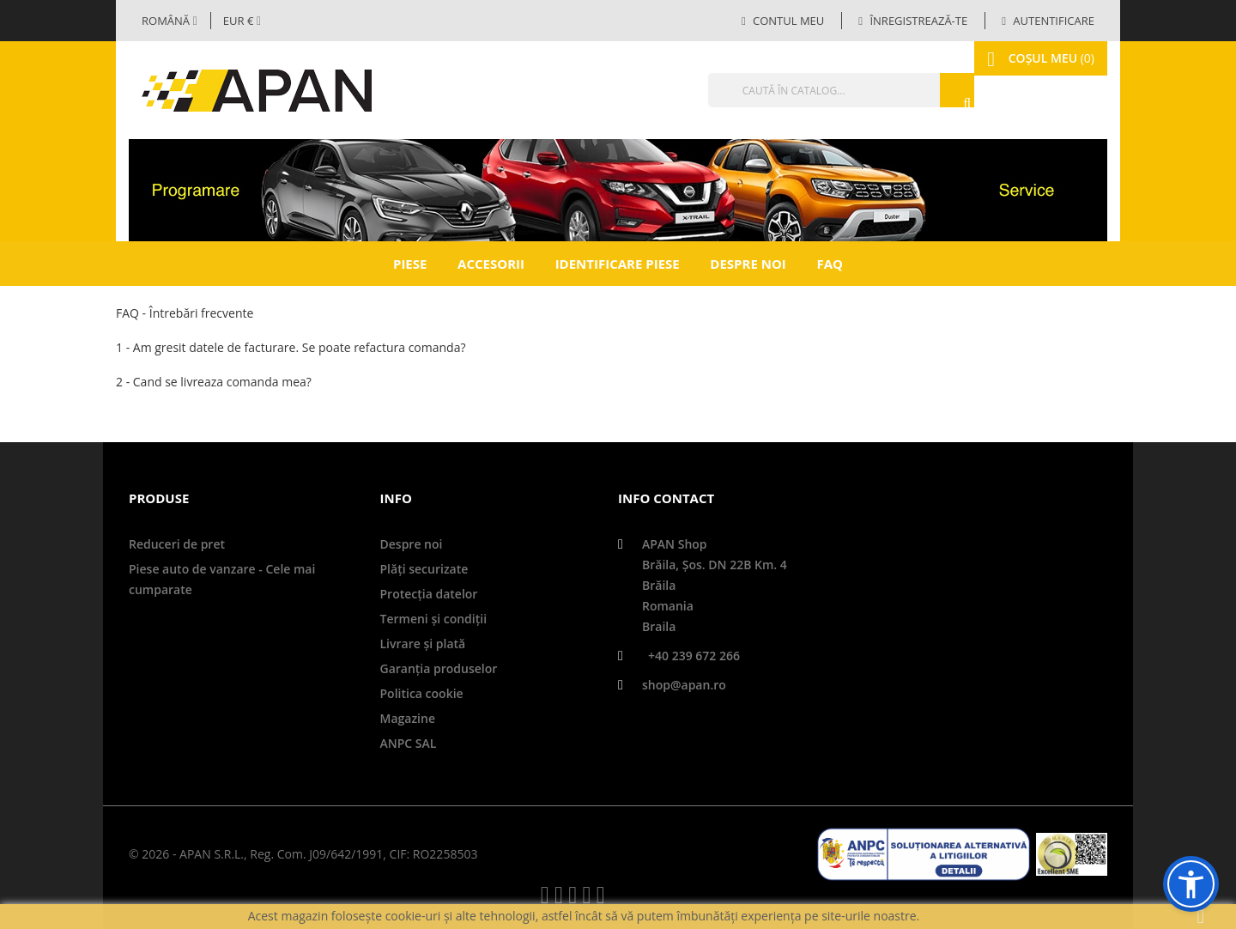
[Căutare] (803, 90)
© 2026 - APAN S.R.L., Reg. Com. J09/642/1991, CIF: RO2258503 (303, 854)
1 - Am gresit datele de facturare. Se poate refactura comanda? (290, 347)
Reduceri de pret (177, 544)
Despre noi (747, 263)
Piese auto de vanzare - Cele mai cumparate (222, 579)
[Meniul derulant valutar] (242, 20)
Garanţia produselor (439, 668)
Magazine (407, 718)
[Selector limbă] (169, 20)
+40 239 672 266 (694, 655)
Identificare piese (617, 263)
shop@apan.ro (684, 685)
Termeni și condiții (434, 618)
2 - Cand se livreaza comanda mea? (214, 381)
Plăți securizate (424, 569)
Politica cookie (422, 693)
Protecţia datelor (429, 594)
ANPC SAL (408, 743)
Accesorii (490, 263)
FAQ (829, 263)
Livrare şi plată (423, 643)
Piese (410, 263)
